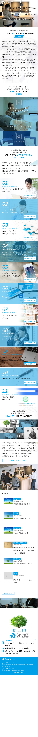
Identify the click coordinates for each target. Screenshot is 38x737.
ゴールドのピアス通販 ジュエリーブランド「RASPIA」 (20, 646)
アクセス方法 (6, 659)
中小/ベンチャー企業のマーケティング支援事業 (20, 638)
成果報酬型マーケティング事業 (17, 642)
